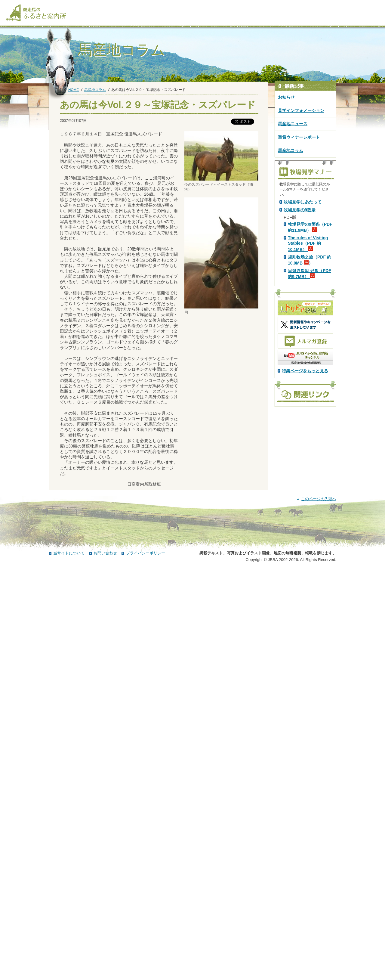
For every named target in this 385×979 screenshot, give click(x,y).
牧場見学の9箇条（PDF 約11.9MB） (310, 333)
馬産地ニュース (292, 123)
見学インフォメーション (301, 110)
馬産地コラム (95, 89)
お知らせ (286, 97)
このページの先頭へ (318, 908)
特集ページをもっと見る (305, 476)
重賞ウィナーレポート (299, 137)
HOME (73, 89)
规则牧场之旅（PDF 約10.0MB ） (309, 366)
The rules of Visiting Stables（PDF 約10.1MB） (308, 349)
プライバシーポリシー (145, 962)
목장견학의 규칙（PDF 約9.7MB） (309, 379)
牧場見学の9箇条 (300, 315)
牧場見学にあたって (303, 307)
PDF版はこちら (299, 253)
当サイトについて (69, 962)
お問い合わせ (105, 962)
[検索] (375, 5)
